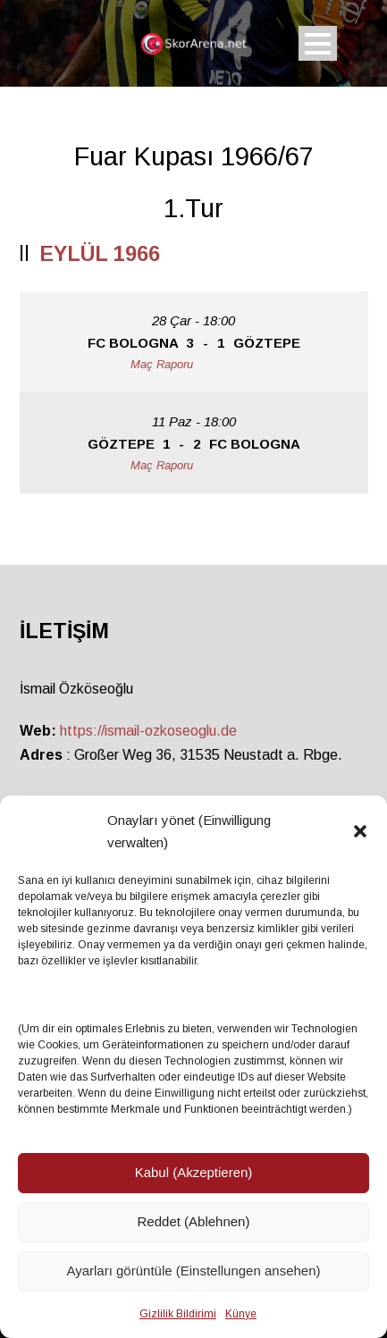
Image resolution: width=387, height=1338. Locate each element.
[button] (360, 831)
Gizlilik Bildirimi (177, 1314)
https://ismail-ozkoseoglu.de (148, 730)
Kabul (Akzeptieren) (194, 1172)
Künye (241, 1314)
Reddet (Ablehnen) (194, 1221)
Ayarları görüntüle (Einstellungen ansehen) (193, 1270)
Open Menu (318, 43)
